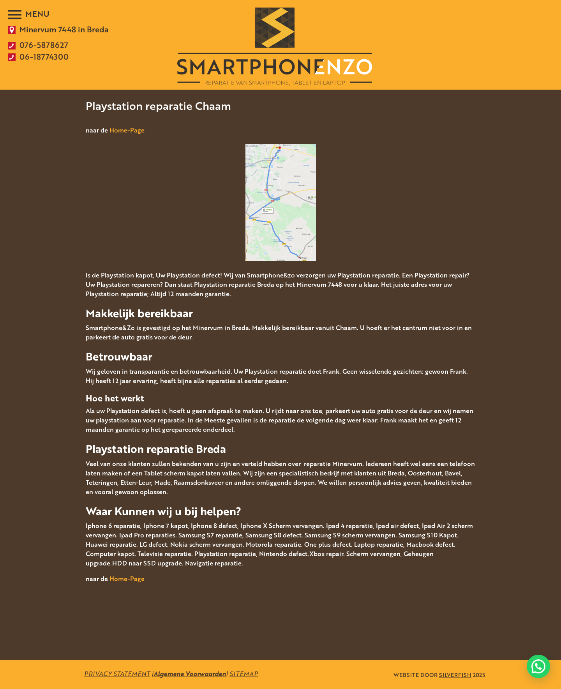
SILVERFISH (455, 674)
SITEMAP (243, 673)
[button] (538, 666)
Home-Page (127, 130)
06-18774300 (44, 56)
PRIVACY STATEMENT (117, 673)
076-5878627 (43, 45)
